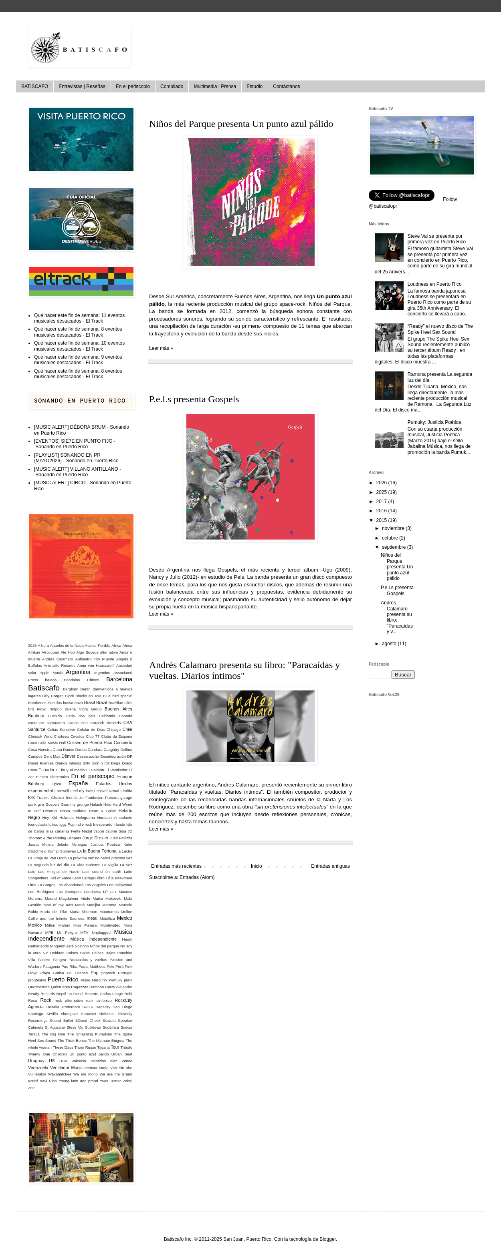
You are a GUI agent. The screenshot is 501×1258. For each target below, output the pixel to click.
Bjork (69, 696)
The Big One (53, 1034)
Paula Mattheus (92, 966)
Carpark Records (105, 722)
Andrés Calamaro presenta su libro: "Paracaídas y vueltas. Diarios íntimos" (244, 670)
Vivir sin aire (121, 1067)
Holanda (66, 817)
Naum (127, 939)
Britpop (55, 709)
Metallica (107, 918)
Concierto (123, 742)
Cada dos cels (80, 716)
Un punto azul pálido (89, 1054)
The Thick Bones (72, 1040)
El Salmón (95, 770)
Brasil (89, 702)
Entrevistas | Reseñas (82, 86)
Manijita (93, 905)
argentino (102, 672)
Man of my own (58, 905)
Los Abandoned (70, 885)
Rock (45, 1000)
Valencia (78, 1061)
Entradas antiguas (330, 866)
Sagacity (103, 1007)
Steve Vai (75, 1027)
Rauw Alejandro (118, 987)
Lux (113, 891)
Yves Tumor (110, 1081)
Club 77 (92, 736)
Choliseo (61, 736)
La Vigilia (110, 865)
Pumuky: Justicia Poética (434, 422)
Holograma (85, 817)
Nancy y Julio (165, 577)
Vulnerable (37, 1074)
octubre (390, 538)
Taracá (34, 1034)
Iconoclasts (37, 824)
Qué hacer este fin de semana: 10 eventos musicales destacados (79, 345)
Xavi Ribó (48, 1081)
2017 (382, 501)
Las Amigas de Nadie (58, 871)
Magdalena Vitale (74, 898)
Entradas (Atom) (197, 877)
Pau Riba (69, 966)
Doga (115, 763)
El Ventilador (116, 770)
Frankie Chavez (51, 797)
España (78, 783)
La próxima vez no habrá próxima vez (100, 858)
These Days (63, 1047)
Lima (32, 885)
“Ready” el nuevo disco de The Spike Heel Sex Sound (440, 329)
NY (45, 953)
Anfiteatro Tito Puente (94, 659)
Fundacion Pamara (102, 797)
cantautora (55, 722)
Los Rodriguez (41, 891)
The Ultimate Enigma (106, 1040)
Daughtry (111, 749)
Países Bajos (103, 953)
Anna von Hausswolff (96, 665)
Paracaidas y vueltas (88, 959)
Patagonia (51, 966)
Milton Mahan (57, 925)
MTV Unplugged (95, 932)
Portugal (125, 973)
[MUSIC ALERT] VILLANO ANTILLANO (76, 469)
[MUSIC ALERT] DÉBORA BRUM (69, 427)
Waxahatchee (59, 1074)
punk (128, 980)
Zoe (31, 1087)
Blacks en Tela (88, 696)
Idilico (53, 824)
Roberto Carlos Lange (104, 993)
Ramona (96, 987)
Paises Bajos (78, 953)
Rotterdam (71, 1007)
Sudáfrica (111, 1027)
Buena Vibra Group (83, 709)
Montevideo (111, 925)
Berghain (70, 689)
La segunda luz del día (48, 865)
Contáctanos (286, 86)
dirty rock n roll (96, 763)
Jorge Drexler (95, 837)
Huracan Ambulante (114, 817)
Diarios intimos (68, 763)
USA (63, 1061)
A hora (43, 645)
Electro (42, 776)
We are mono (85, 1074)
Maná (80, 905)
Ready (33, 993)
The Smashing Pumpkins (89, 1034)
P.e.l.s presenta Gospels (194, 399)
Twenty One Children (47, 1054)
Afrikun (34, 652)
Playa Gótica (52, 973)
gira (41, 804)
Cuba (57, 749)
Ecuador (46, 769)
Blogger (327, 1239)
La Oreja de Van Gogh (47, 858)
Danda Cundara (89, 749)
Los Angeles (95, 885)
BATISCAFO (34, 86)
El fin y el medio (70, 770)
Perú (119, 966)
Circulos (78, 736)
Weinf (33, 1081)
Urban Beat (121, 1054)
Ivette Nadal (81, 831)
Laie (31, 871)
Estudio (254, 86)
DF (129, 756)
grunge (83, 804)
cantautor (36, 722)
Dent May (52, 756)
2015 (382, 520)
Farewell (62, 791)
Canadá (125, 716)
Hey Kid (49, 817)
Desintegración (113, 756)
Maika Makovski (107, 898)
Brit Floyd (37, 709)
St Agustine (55, 1027)
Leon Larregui (84, 878)
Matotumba (109, 911)
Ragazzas (79, 987)
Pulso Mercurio (94, 980)
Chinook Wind (40, 736)
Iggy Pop (67, 824)
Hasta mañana (73, 811)
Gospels (52, 804)
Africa (116, 645)
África (127, 645)
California (107, 716)
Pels (110, 966)
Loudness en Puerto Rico (435, 284)
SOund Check (88, 1020)
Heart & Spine (102, 811)
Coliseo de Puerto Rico (89, 742)
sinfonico (107, 1013)
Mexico (124, 918)
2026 (32, 645)
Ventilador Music (66, 1067)
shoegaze (69, 1013)
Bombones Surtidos (45, 702)
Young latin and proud (78, 1081)
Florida (126, 791)
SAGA (88, 1007)
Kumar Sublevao (62, 851)
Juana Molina (41, 844)
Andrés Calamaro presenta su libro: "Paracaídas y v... (397, 617)
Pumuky (115, 980)
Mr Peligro (67, 932)
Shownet (88, 1013)
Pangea (59, 959)
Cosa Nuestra (40, 749)
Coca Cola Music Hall (47, 742)
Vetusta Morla (96, 1067)
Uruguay (36, 1060)
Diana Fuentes (41, 763)
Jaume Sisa (115, 831)
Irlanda (119, 824)
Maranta (109, 905)
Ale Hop (68, 652)
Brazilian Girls (120, 702)
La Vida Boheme (86, 865)
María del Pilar (54, 911)
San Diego (122, 1007)
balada (51, 680)
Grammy (68, 804)
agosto (390, 643)
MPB (49, 932)
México (35, 925)
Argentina (78, 672)
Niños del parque (104, 946)
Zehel (127, 1081)
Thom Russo (85, 1047)
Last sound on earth (101, 871)
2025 (382, 492)
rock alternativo (69, 1000)
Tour (115, 1047)
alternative (109, 652)
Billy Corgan (53, 696)
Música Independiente (93, 939)
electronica (60, 776)
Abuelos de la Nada (311, 800)
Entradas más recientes (176, 866)
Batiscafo (44, 688)
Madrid (51, 898)
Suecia (126, 1027)
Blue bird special (117, 696)
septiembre (394, 547)
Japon (98, 831)
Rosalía (53, 1007)
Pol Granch (77, 973)
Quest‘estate (39, 987)
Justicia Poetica (105, 844)
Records (47, 993)
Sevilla (52, 1013)
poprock (108, 973)
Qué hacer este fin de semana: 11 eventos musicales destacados (79, 318)
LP (105, 891)
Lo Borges (46, 885)
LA (79, 851)
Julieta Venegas (72, 844)
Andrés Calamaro (57, 659)
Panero (44, 959)
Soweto (109, 1020)
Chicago (114, 729)
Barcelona (119, 679)
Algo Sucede (87, 652)
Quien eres (60, 987)
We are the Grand (115, 1074)
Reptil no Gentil (69, 993)
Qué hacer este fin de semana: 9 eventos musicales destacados (78, 359)
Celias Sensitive (61, 729)
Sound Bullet (61, 1020)
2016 (382, 511)
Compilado (171, 86)
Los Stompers (69, 891)
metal (92, 918)
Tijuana (103, 1047)
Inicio (256, 866)
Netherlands (38, 946)
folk (31, 797)
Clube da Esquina (116, 736)
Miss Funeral (85, 925)
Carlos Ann (77, 722)
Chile (127, 729)
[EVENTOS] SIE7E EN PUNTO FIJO (73, 441)
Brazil (101, 702)
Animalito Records (59, 665)
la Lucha (125, 851)
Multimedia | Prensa (215, 86)
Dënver (68, 756)
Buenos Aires (118, 708)
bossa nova (73, 702)
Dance (68, 749)
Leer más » (161, 348)
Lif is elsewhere (119, 878)
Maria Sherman (83, 911)
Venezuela (38, 1067)
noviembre (394, 528)
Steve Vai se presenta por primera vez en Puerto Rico (437, 239)
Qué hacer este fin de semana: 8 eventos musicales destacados (78, 331)
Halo (107, 804)
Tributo (126, 1047)
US (52, 1060)
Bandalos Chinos (81, 680)
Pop (94, 972)
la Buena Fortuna (99, 851)
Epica (56, 784)
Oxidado (57, 953)
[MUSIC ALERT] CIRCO (59, 483)
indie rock (84, 824)
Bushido (55, 716)
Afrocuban (50, 652)
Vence (126, 1061)
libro (101, 878)
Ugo (327, 570)
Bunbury (36, 715)
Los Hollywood (119, 885)
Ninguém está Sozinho (69, 946)
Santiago (35, 1013)
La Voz (126, 865)
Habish (96, 804)
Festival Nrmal (106, 791)
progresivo (37, 980)
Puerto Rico (63, 979)
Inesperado (102, 824)
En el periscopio (133, 86)
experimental (40, 790)
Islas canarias (58, 831)
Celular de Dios (91, 729)
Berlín (86, 689)
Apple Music (51, 672)
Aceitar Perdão (98, 645)
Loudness (92, 891)
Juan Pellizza (120, 838)
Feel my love (81, 791)
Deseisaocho (88, 756)
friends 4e (75, 797)
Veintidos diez (103, 1061)
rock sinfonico (99, 1000)
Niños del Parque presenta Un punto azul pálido (241, 123)
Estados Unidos (114, 783)
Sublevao (93, 1027)
